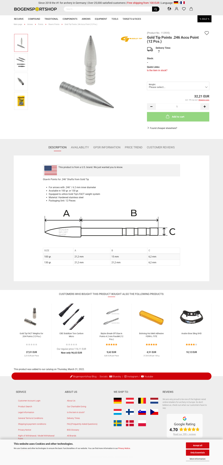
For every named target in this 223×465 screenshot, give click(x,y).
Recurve (19, 19)
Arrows (86, 19)
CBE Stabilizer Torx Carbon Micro (71, 335)
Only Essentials (197, 452)
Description (57, 147)
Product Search (25, 406)
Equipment (101, 19)
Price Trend (133, 147)
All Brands (71, 436)
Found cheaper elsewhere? (163, 128)
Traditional (51, 19)
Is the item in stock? (157, 70)
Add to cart (174, 116)
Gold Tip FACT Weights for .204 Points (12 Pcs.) (31, 335)
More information (197, 459)
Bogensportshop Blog (84, 376)
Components (70, 19)
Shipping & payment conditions (32, 424)
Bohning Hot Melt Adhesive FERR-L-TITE (151, 335)
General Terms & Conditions (30, 418)
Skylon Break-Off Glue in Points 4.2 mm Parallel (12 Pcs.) (111, 336)
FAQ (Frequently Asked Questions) (82, 424)
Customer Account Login (29, 401)
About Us (71, 401)
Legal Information (26, 412)
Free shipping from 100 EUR (143, 2)
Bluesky (117, 376)
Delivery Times (73, 418)
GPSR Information (106, 147)
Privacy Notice (124, 448)
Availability (80, 147)
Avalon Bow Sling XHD (191, 333)
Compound (34, 19)
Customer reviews (161, 147)
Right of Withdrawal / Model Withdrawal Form (36, 437)
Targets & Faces (132, 19)
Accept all (197, 445)
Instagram (132, 376)
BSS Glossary (73, 430)
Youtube (148, 376)
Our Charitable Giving (76, 406)
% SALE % (204, 19)
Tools (115, 19)
